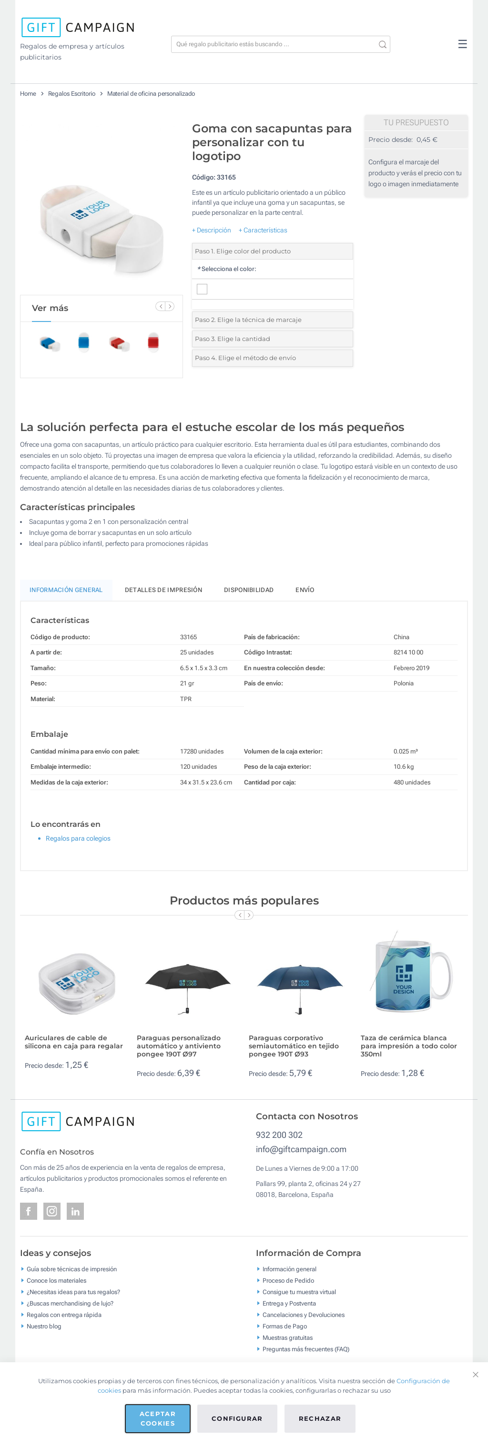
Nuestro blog (44, 1326)
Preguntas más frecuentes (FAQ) (306, 1349)
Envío (305, 589)
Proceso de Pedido (288, 1280)
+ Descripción (211, 230)
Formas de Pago (285, 1326)
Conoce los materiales (56, 1280)
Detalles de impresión (163, 589)
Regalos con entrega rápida (64, 1314)
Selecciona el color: (226, 268)
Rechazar (320, 1418)
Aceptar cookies (158, 1418)
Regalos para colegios (78, 838)
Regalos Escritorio (71, 93)
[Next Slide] (169, 306)
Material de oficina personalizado (151, 93)
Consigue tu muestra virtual (299, 1292)
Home (28, 93)
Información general (289, 1269)
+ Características (263, 230)
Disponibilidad (249, 589)
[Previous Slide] (160, 306)
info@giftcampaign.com (301, 1149)
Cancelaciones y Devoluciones (304, 1314)
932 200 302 (279, 1135)
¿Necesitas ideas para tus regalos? (73, 1292)
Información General (66, 589)
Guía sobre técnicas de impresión (72, 1269)
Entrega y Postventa (289, 1303)
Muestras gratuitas (288, 1337)
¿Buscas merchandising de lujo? (70, 1303)
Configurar (237, 1418)
